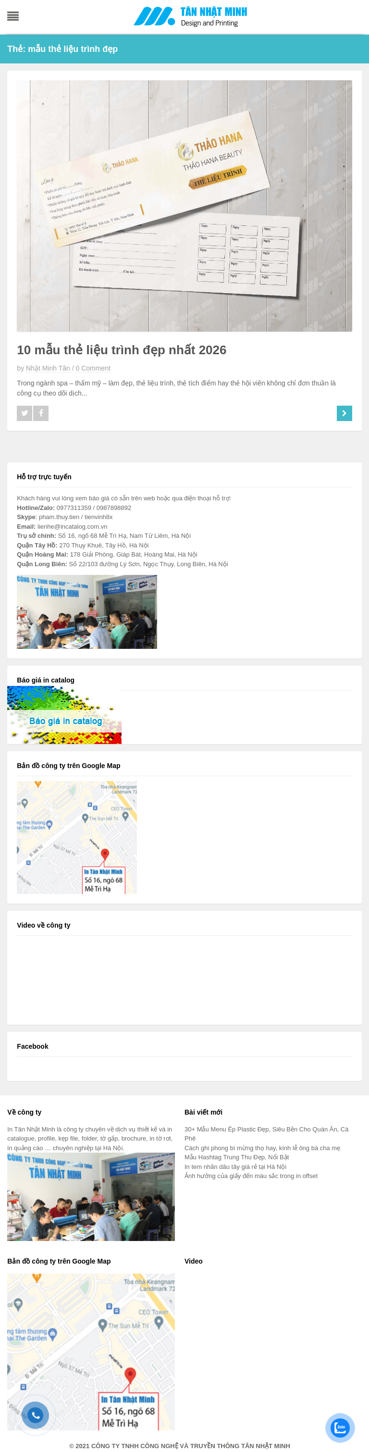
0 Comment (93, 368)
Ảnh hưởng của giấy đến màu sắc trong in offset (251, 1175)
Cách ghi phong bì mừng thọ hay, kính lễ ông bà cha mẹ (262, 1148)
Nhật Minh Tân (48, 368)
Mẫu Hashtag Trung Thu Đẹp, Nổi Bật (236, 1157)
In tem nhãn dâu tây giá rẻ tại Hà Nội (235, 1166)
